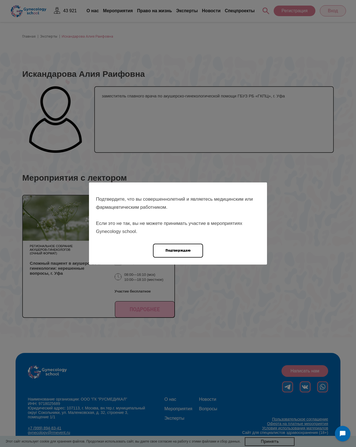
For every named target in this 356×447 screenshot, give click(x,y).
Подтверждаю (178, 250)
